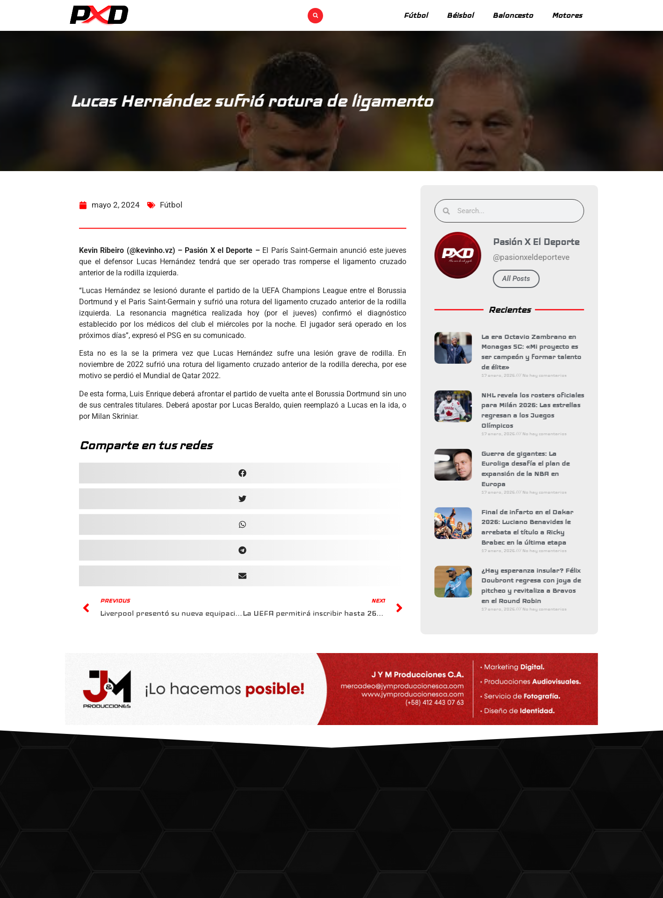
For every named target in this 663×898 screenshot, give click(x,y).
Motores (567, 15)
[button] (315, 15)
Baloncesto (512, 15)
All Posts (522, 278)
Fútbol (416, 15)
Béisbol (460, 15)
